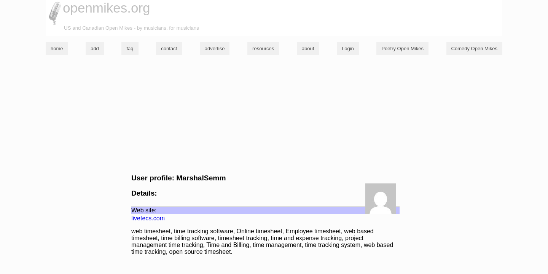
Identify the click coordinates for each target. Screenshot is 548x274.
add (95, 48)
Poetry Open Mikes (402, 48)
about (308, 48)
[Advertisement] (274, 114)
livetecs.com (148, 218)
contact (169, 48)
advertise (215, 48)
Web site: (143, 210)
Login (348, 48)
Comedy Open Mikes (474, 48)
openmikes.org (106, 7)
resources (263, 48)
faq (129, 48)
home (57, 48)
